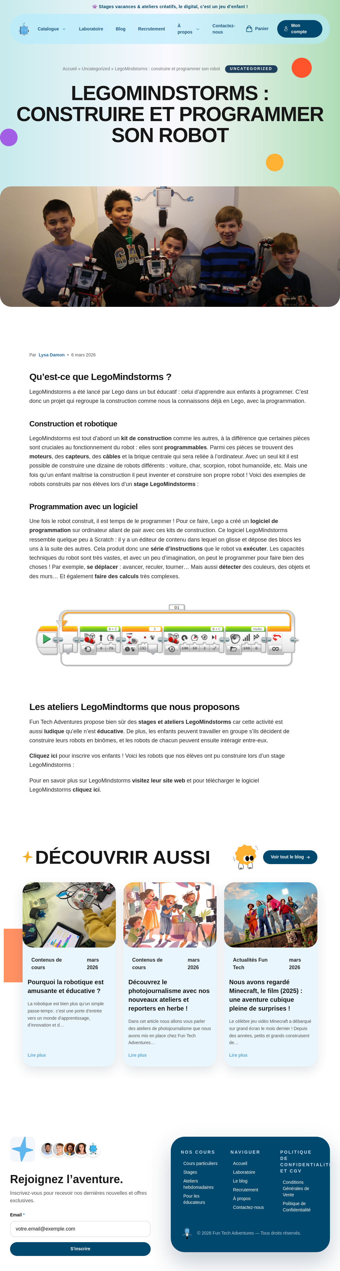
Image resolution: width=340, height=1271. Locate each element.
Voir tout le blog (290, 856)
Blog (121, 28)
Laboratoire (91, 28)
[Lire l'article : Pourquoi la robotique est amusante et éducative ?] (69, 974)
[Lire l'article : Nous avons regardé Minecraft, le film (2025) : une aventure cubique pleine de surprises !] (270, 974)
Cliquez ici (43, 756)
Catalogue (52, 29)
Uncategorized (96, 68)
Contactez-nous (224, 29)
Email (17, 1214)
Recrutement (151, 28)
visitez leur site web (158, 780)
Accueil (69, 68)
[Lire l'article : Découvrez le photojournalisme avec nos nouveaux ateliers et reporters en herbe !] (170, 974)
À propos (188, 29)
